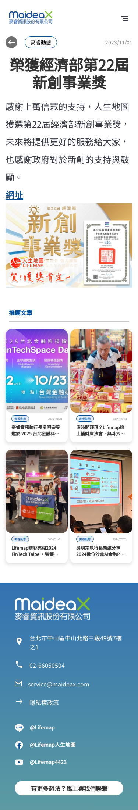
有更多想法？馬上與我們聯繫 (69, 788)
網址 (14, 194)
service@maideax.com (58, 683)
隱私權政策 (44, 702)
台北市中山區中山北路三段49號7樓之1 (75, 642)
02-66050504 (47, 665)
